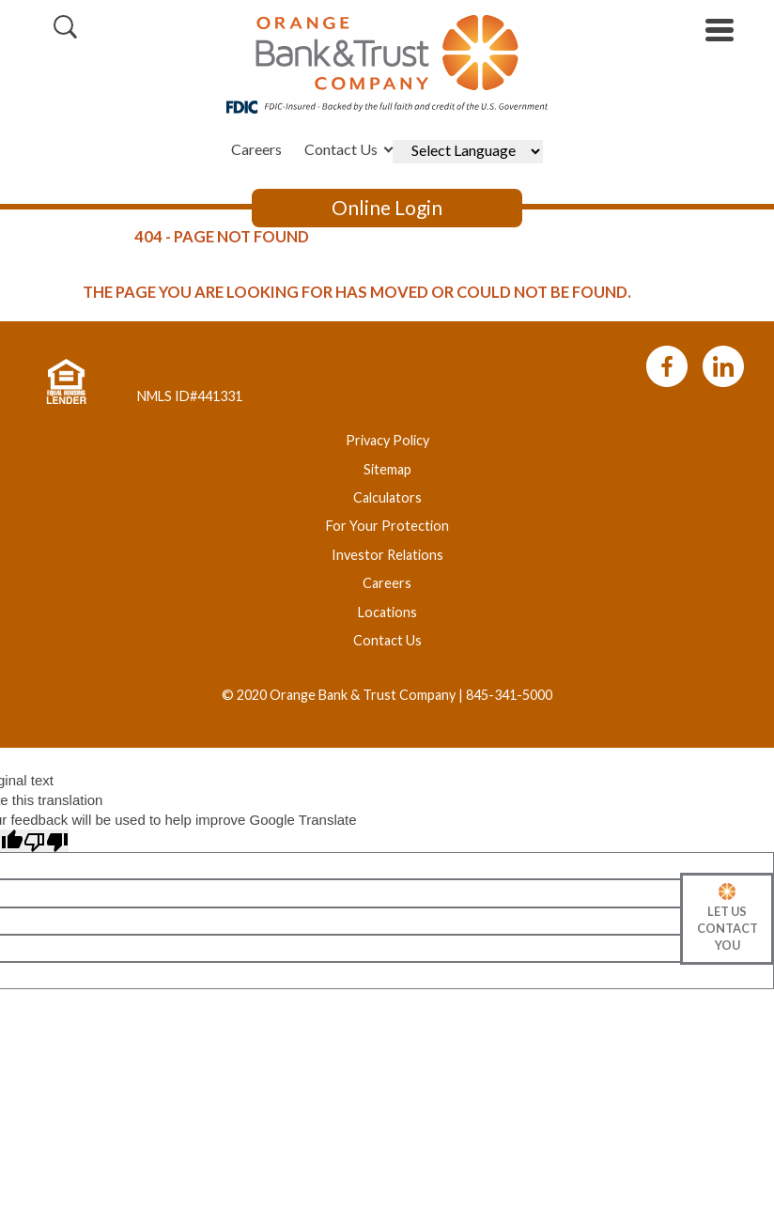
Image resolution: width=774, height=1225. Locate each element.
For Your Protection (387, 526)
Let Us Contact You (727, 928)
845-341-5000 (509, 695)
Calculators (387, 497)
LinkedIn (723, 366)
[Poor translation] (46, 841)
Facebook (666, 366)
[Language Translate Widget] (468, 151)
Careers (256, 149)
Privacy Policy (387, 440)
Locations (387, 612)
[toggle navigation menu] (712, 30)
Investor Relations (387, 555)
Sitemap (387, 469)
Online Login (387, 207)
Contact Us (341, 149)
